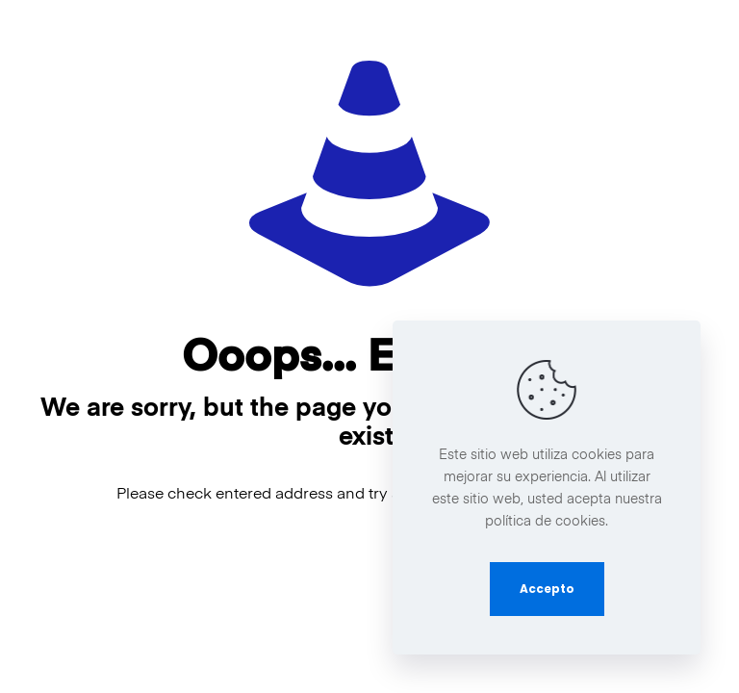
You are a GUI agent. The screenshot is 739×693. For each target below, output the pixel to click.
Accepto (547, 588)
